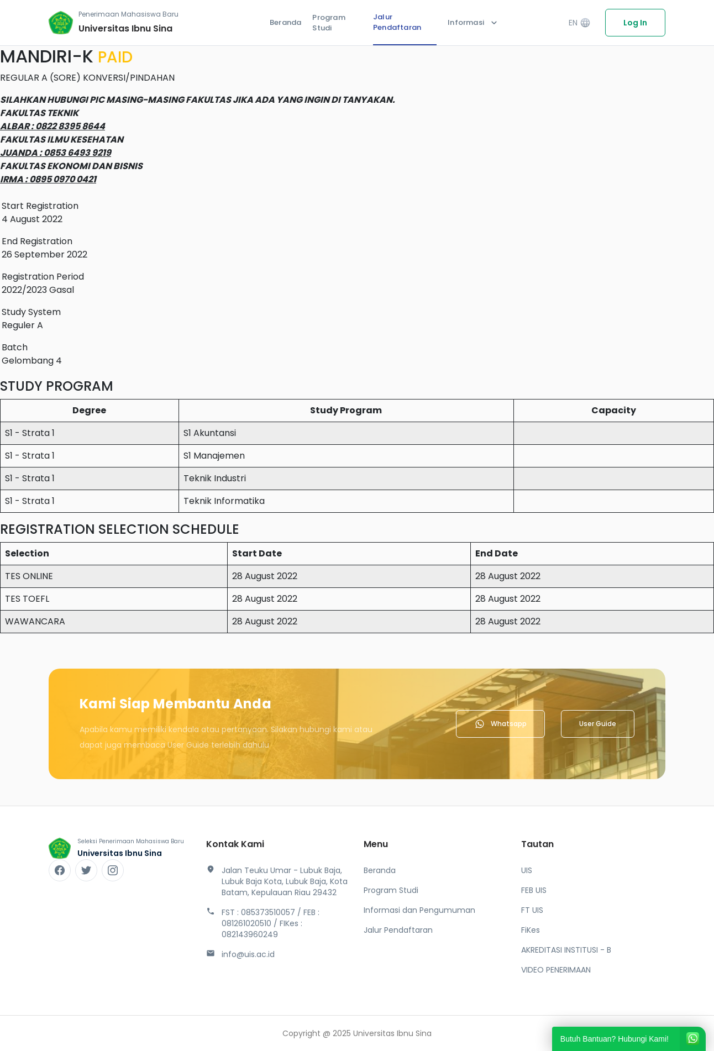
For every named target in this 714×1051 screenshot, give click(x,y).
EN (580, 23)
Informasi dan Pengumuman (419, 910)
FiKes (530, 930)
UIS (526, 870)
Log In (635, 22)
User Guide (597, 723)
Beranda (285, 22)
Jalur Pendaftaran (397, 22)
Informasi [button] (474, 22)
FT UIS (532, 910)
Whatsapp (500, 723)
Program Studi (328, 23)
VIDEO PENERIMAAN (556, 969)
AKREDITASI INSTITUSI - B (566, 949)
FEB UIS (534, 890)
